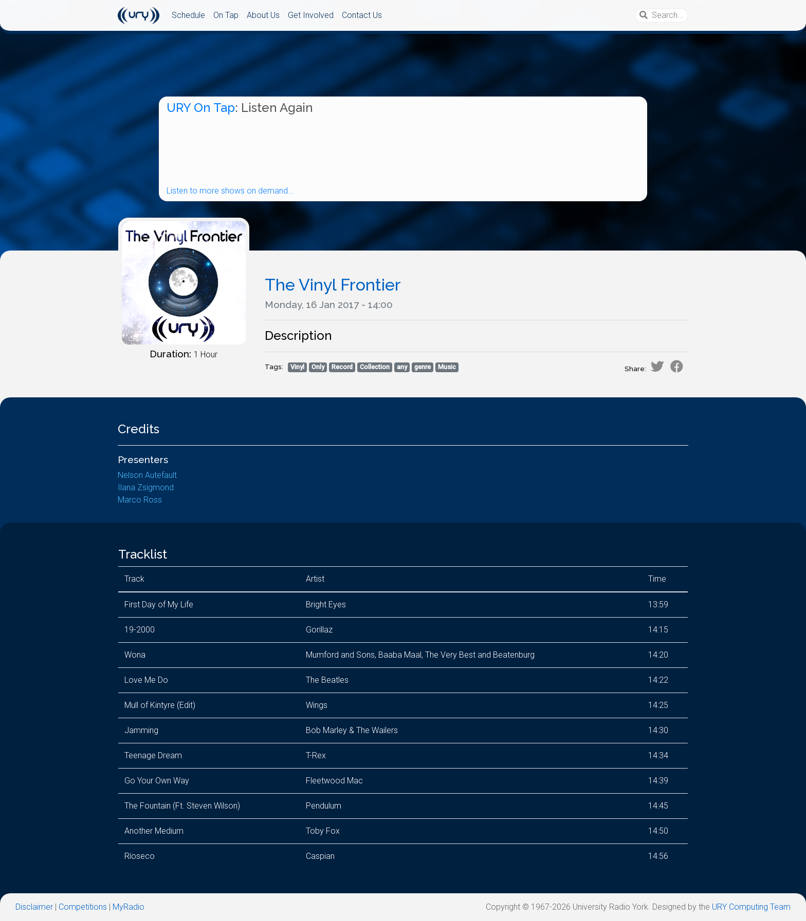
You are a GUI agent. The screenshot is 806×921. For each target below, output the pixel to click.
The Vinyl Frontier (333, 284)
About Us (263, 15)
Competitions (83, 907)
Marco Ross (140, 500)
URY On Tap (201, 107)
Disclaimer (34, 907)
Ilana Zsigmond (146, 487)
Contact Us (362, 15)
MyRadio (128, 907)
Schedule (188, 15)
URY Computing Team (751, 907)
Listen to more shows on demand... (230, 191)
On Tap (226, 15)
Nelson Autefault (147, 475)
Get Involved (311, 15)
